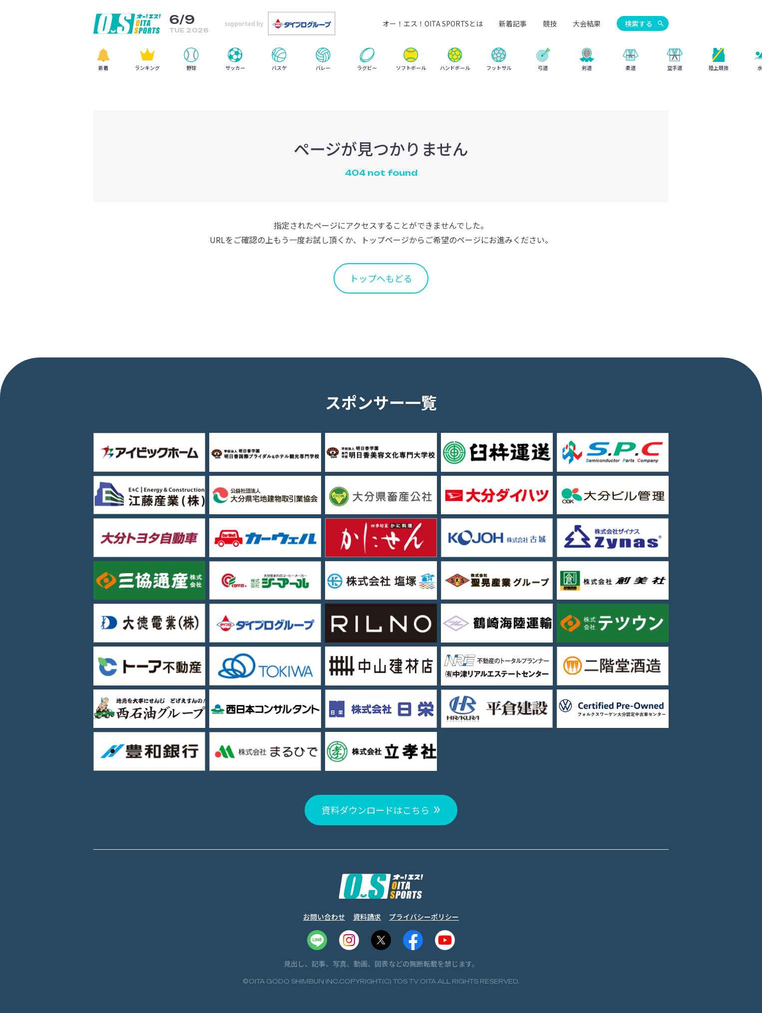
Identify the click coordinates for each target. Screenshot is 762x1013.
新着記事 (513, 23)
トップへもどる (381, 278)
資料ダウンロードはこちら (375, 809)
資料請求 (367, 917)
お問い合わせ (324, 917)
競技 (550, 23)
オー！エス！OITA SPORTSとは (432, 23)
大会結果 (587, 23)
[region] (381, 62)
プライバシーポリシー (424, 917)
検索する (639, 23)
